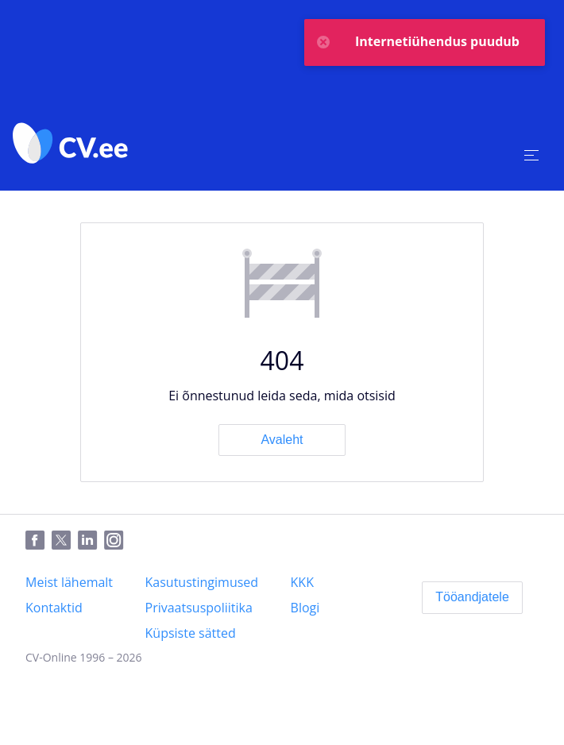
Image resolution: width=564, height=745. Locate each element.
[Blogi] (305, 607)
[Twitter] (65, 541)
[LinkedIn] (91, 541)
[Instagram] (117, 541)
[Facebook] (38, 541)
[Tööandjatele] (472, 597)
